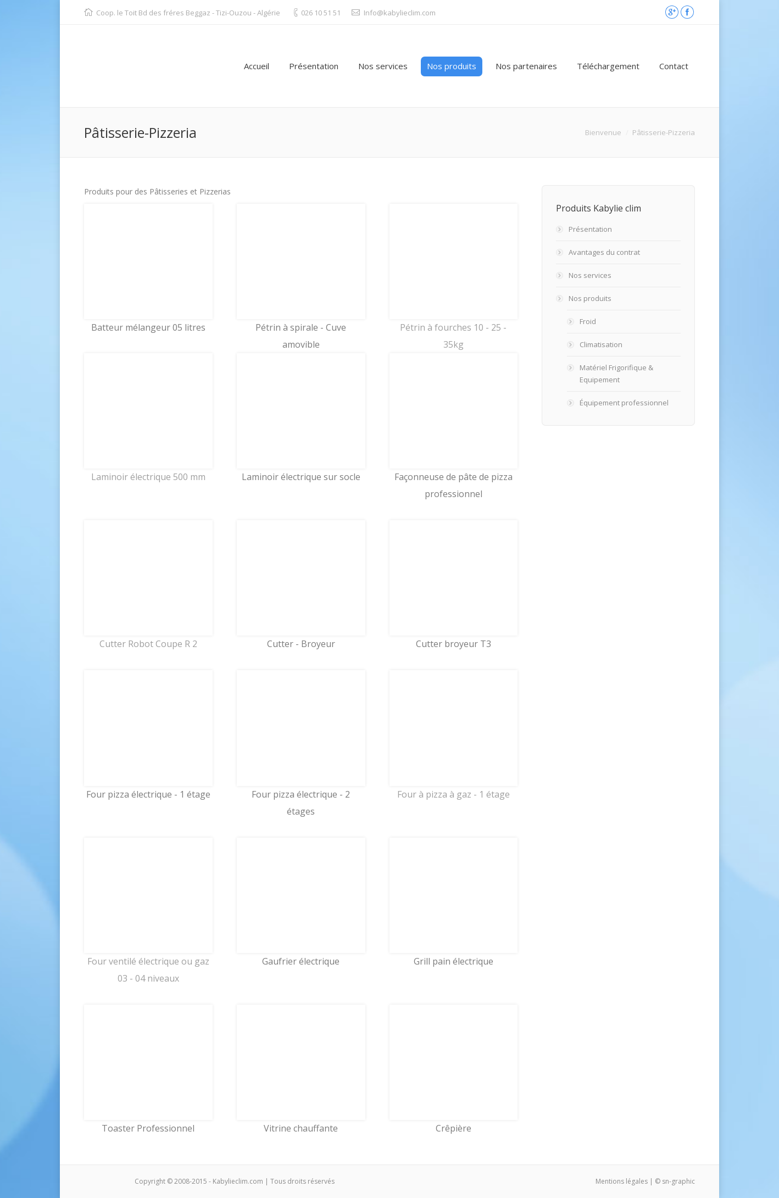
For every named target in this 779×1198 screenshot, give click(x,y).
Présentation (590, 229)
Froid (588, 321)
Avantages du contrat (604, 252)
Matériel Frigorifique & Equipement (616, 374)
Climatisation (601, 344)
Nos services (590, 275)
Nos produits (590, 298)
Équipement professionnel (624, 403)
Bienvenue (603, 132)
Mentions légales (622, 1181)
